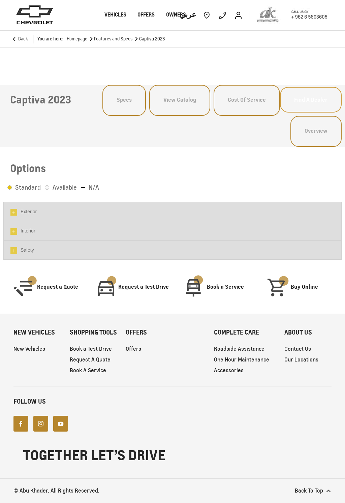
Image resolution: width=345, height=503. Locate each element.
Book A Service (88, 370)
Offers (133, 348)
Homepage (77, 39)
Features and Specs (113, 39)
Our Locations (301, 359)
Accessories (229, 370)
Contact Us (297, 348)
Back (23, 39)
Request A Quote (90, 359)
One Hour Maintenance (241, 359)
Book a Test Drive (91, 348)
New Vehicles (29, 348)
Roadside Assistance (239, 348)
